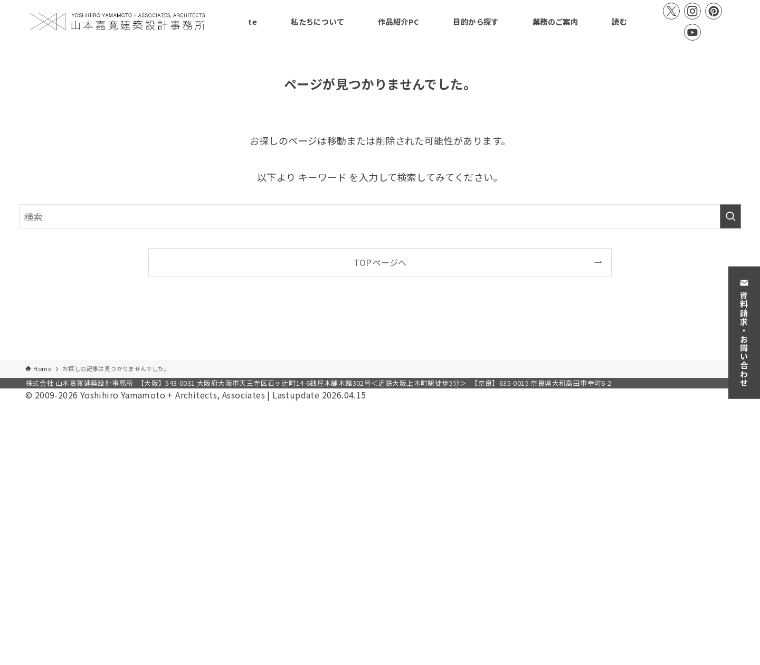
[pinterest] (713, 11)
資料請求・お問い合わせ (744, 332)
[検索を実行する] (730, 216)
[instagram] (692, 11)
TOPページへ (380, 262)
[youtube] (692, 32)
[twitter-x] (671, 11)
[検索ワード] (380, 216)
